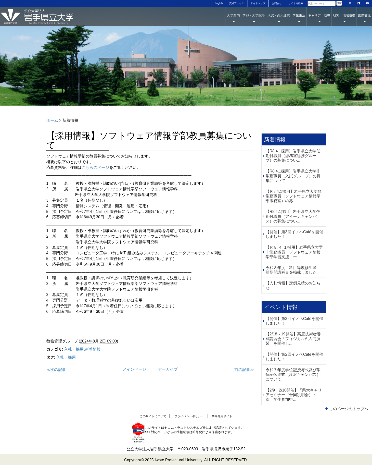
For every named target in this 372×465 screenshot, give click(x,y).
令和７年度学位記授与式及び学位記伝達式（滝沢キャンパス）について (293, 374)
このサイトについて (153, 416)
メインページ (134, 369)
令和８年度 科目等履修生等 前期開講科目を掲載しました (293, 270)
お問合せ (277, 3)
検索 (339, 3)
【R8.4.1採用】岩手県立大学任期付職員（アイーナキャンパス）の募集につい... (293, 216)
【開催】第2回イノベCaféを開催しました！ (294, 356)
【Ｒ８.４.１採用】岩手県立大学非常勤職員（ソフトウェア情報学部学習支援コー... (294, 252)
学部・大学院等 (254, 17)
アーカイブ (168, 369)
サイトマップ (258, 3)
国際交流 (364, 17)
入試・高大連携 (279, 17)
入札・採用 (74, 349)
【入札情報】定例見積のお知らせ (293, 285)
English (219, 3)
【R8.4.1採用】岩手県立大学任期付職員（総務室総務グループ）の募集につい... (293, 155)
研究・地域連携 (344, 17)
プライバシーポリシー (189, 416)
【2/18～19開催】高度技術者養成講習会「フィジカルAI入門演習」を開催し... (293, 338)
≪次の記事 (56, 369)
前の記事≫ (244, 369)
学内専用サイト (222, 416)
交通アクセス (236, 3)
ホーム (52, 120)
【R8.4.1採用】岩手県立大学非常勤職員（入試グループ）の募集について (293, 176)
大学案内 (233, 17)
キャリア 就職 (319, 17)
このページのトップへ (348, 409)
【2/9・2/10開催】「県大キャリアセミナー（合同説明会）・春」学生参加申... (294, 395)
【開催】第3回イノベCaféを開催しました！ (294, 234)
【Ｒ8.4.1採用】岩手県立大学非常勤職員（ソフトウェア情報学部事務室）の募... (293, 196)
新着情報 (93, 349)
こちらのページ (95, 167)
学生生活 (299, 17)
